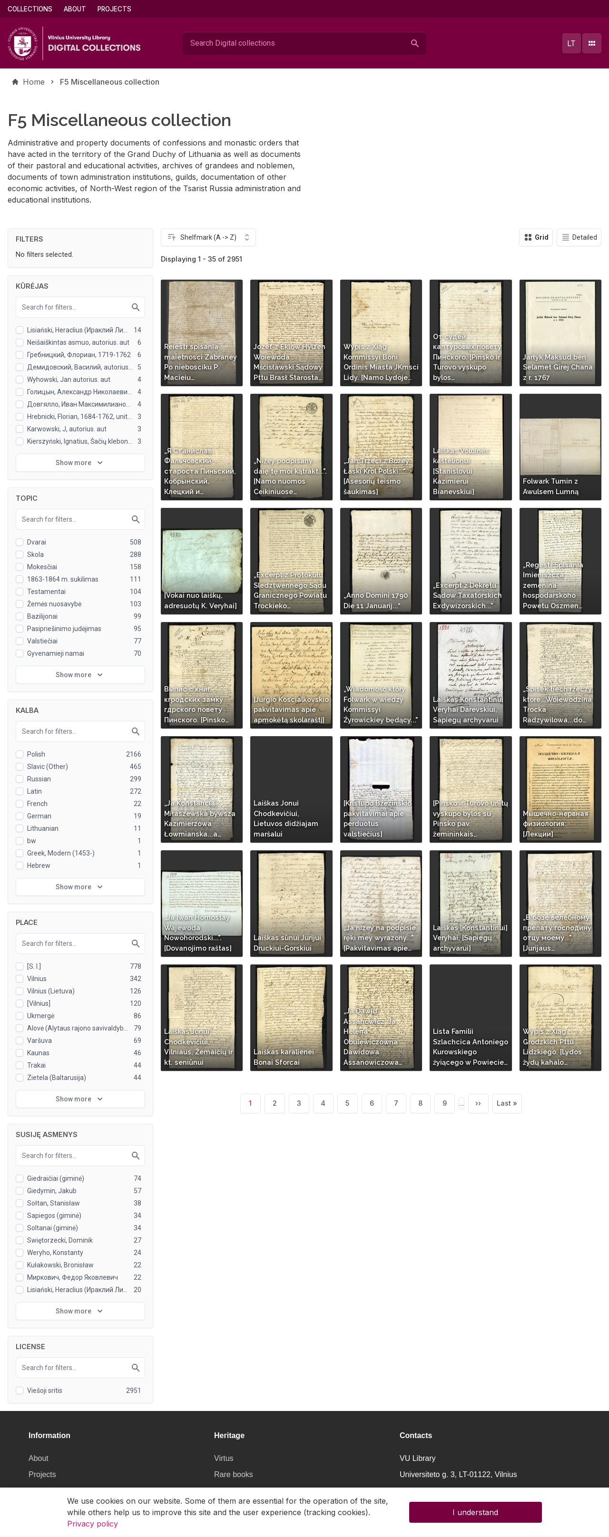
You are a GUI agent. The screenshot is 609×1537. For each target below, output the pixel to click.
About (75, 9)
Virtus (224, 1458)
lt (571, 43)
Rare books (233, 1474)
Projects (114, 9)
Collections (30, 9)
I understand (475, 1514)
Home (34, 82)
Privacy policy (92, 1525)
